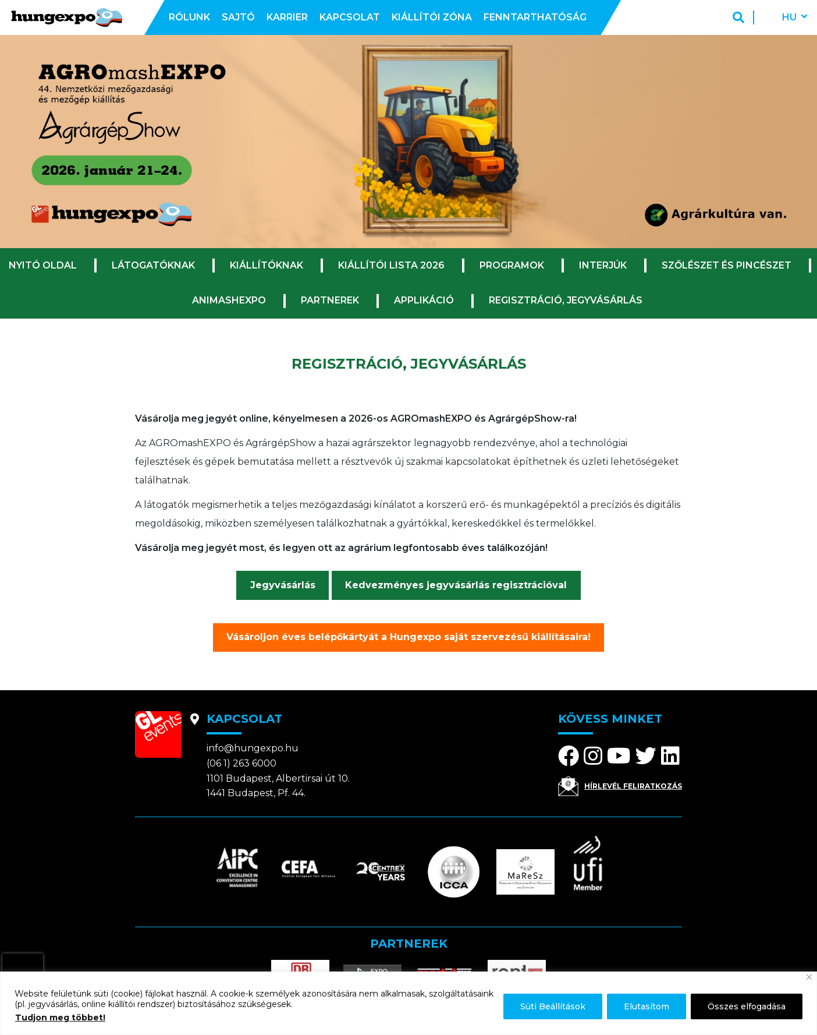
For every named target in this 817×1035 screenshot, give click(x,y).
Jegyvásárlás (282, 585)
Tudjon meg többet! (60, 1017)
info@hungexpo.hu (253, 748)
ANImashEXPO (229, 300)
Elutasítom (646, 1006)
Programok (511, 265)
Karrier (287, 17)
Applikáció (424, 300)
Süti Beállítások (552, 1006)
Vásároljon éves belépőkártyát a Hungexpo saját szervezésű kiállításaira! (408, 636)
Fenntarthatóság (535, 17)
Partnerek (330, 300)
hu (789, 17)
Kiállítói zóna (432, 17)
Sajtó (238, 17)
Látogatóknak (153, 265)
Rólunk (189, 17)
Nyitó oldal (43, 265)
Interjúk (603, 265)
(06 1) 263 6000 (241, 763)
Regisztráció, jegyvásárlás (565, 300)
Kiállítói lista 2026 (391, 265)
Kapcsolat (349, 17)
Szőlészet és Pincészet (726, 265)
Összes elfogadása (747, 1006)
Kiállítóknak (266, 265)
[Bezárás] (809, 977)
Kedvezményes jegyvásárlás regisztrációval (456, 585)
